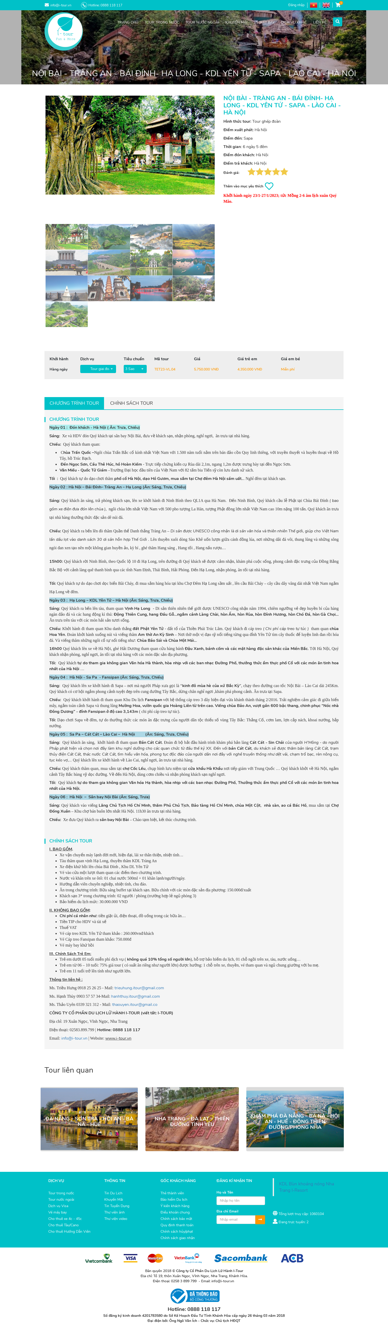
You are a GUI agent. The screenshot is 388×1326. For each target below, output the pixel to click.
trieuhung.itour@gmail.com (139, 988)
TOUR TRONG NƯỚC (162, 22)
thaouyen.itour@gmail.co (134, 1004)
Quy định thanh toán (177, 1225)
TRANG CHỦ (127, 22)
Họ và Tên (224, 1192)
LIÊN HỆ (320, 22)
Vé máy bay (57, 1212)
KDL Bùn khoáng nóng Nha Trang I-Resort (306, 1187)
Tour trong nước (61, 1193)
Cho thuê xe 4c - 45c (65, 1218)
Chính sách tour (131, 403)
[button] (338, 21)
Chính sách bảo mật (176, 1218)
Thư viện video (115, 1218)
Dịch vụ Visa (58, 1206)
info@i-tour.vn (74, 1038)
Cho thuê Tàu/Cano (63, 1225)
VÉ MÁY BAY (264, 22)
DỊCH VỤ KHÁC (294, 22)
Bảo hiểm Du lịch (174, 1199)
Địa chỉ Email (227, 1211)
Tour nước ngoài (61, 1199)
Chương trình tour (74, 403)
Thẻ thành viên (172, 1193)
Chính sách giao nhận (178, 1237)
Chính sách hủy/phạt (177, 1231)
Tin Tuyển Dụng (116, 1206)
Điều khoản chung (175, 1212)
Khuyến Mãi (113, 1199)
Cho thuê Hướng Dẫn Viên (69, 1231)
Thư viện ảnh (114, 1212)
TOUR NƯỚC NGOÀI (202, 22)
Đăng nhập (296, 5)
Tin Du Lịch (113, 1193)
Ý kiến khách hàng (175, 1206)
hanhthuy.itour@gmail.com (135, 996)
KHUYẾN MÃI (236, 22)
